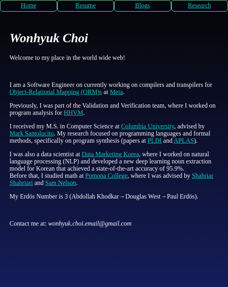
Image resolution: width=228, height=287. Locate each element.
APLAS (184, 140)
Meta (116, 91)
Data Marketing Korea (110, 154)
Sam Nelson (60, 182)
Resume (85, 5)
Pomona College (106, 175)
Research (199, 5)
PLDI (154, 140)
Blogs (142, 5)
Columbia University (147, 126)
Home (28, 5)
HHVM (73, 112)
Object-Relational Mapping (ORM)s (56, 91)
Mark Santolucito (32, 133)
